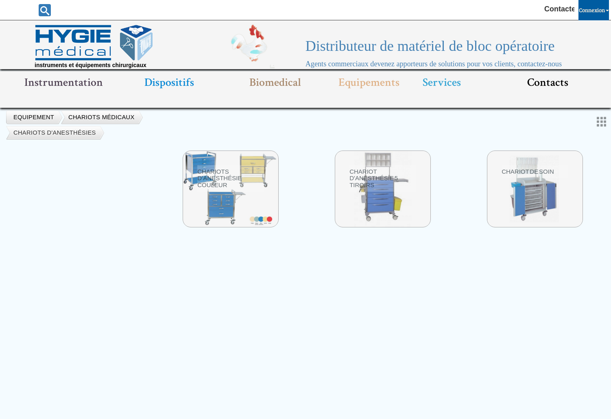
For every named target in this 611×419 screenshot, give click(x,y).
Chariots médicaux (101, 117)
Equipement (33, 117)
